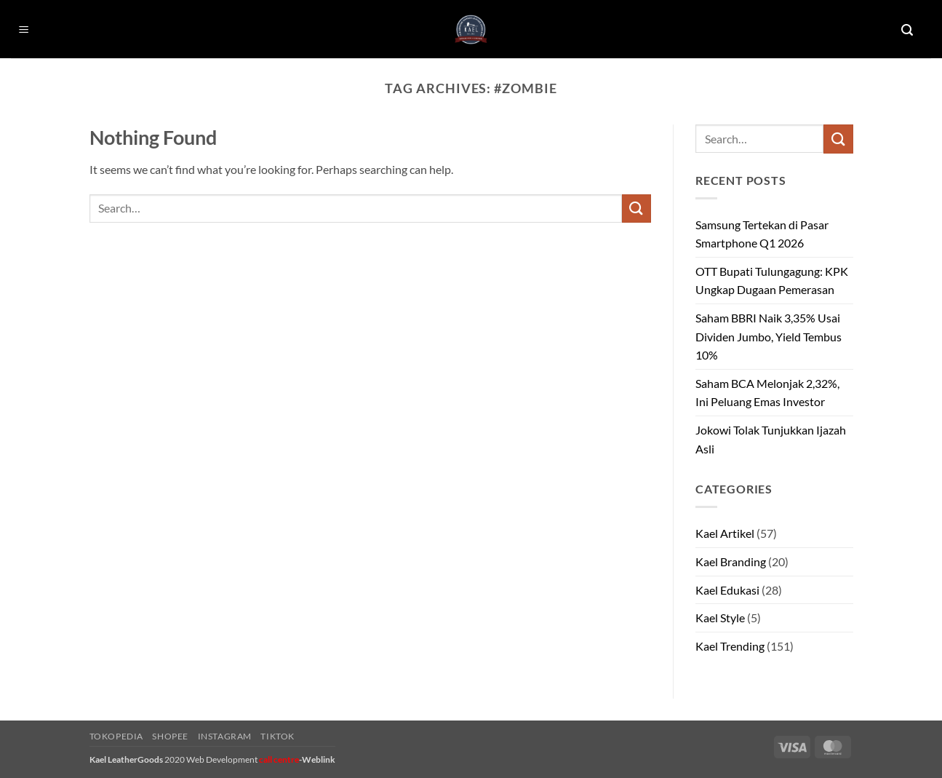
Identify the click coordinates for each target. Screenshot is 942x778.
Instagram (225, 736)
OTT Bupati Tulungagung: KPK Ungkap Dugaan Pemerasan (771, 280)
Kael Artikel (724, 533)
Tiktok (277, 736)
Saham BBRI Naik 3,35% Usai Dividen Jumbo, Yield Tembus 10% (768, 336)
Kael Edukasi (727, 590)
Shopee (170, 736)
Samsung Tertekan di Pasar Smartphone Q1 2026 (762, 234)
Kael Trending (730, 646)
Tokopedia (116, 736)
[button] (24, 30)
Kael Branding (730, 561)
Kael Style (720, 617)
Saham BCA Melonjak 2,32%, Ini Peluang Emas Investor (767, 392)
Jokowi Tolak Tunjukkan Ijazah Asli (770, 439)
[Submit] (636, 208)
